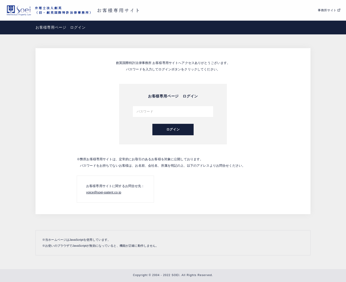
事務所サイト (327, 10)
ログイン (173, 129)
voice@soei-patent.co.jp (103, 192)
